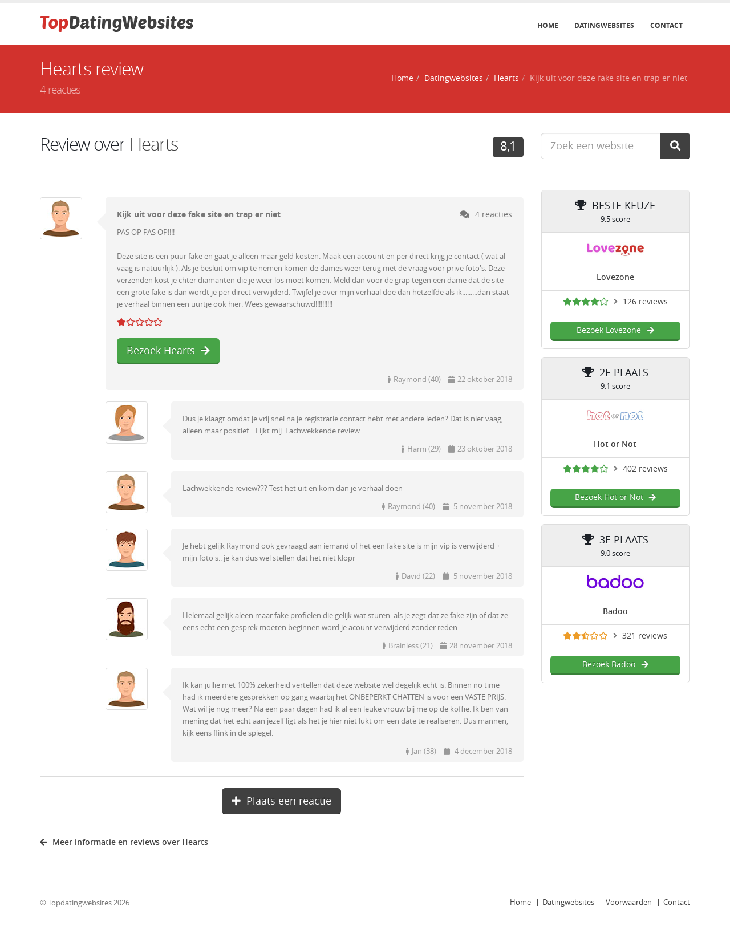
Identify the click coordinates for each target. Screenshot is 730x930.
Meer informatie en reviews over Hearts (124, 842)
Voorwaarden (629, 902)
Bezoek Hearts (168, 350)
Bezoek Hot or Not (615, 497)
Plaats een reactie (281, 801)
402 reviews (645, 469)
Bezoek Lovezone (615, 330)
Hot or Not (615, 444)
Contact (666, 26)
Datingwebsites (604, 26)
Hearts (506, 78)
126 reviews (645, 302)
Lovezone (615, 277)
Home (547, 26)
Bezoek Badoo (615, 664)
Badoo (615, 611)
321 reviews (644, 636)
